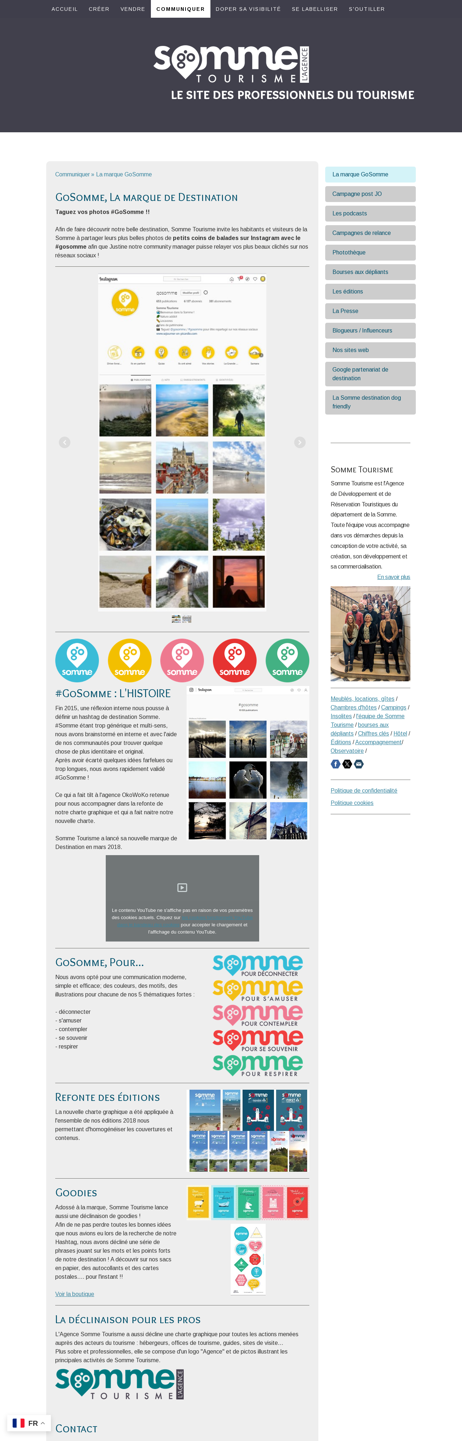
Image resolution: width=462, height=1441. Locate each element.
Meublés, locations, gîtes (363, 699)
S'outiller (367, 9)
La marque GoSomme (360, 174)
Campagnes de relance (361, 233)
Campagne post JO (357, 194)
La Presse (345, 311)
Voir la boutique (74, 1294)
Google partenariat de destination (360, 373)
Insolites (341, 716)
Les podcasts (349, 213)
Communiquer (180, 9)
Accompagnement (378, 742)
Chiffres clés (373, 733)
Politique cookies (352, 803)
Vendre (133, 9)
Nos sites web (350, 350)
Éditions (341, 742)
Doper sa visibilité (248, 9)
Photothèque (349, 252)
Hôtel (400, 733)
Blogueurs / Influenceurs (362, 330)
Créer (99, 9)
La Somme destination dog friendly (366, 402)
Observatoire (347, 751)
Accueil (65, 9)
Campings (393, 707)
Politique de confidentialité (364, 791)
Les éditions (347, 291)
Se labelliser (315, 9)
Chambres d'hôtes (354, 707)
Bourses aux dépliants (360, 272)
